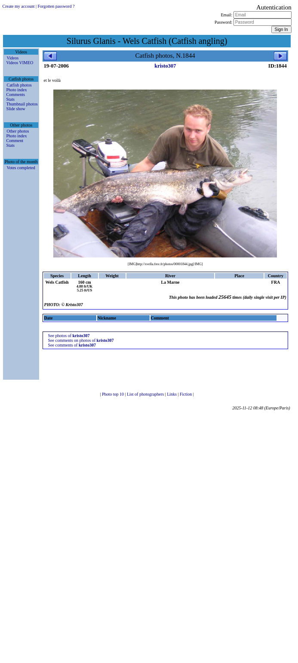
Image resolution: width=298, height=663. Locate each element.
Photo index (16, 89)
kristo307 (165, 66)
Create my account (18, 6)
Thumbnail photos (21, 104)
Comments (15, 94)
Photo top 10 (113, 394)
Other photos (17, 131)
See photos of (69, 335)
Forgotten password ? (55, 6)
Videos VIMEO (19, 62)
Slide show (15, 108)
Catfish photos (18, 85)
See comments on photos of (81, 340)
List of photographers (146, 394)
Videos (12, 58)
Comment (14, 140)
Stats (10, 99)
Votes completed (20, 167)
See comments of (72, 345)
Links (172, 394)
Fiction (186, 394)
